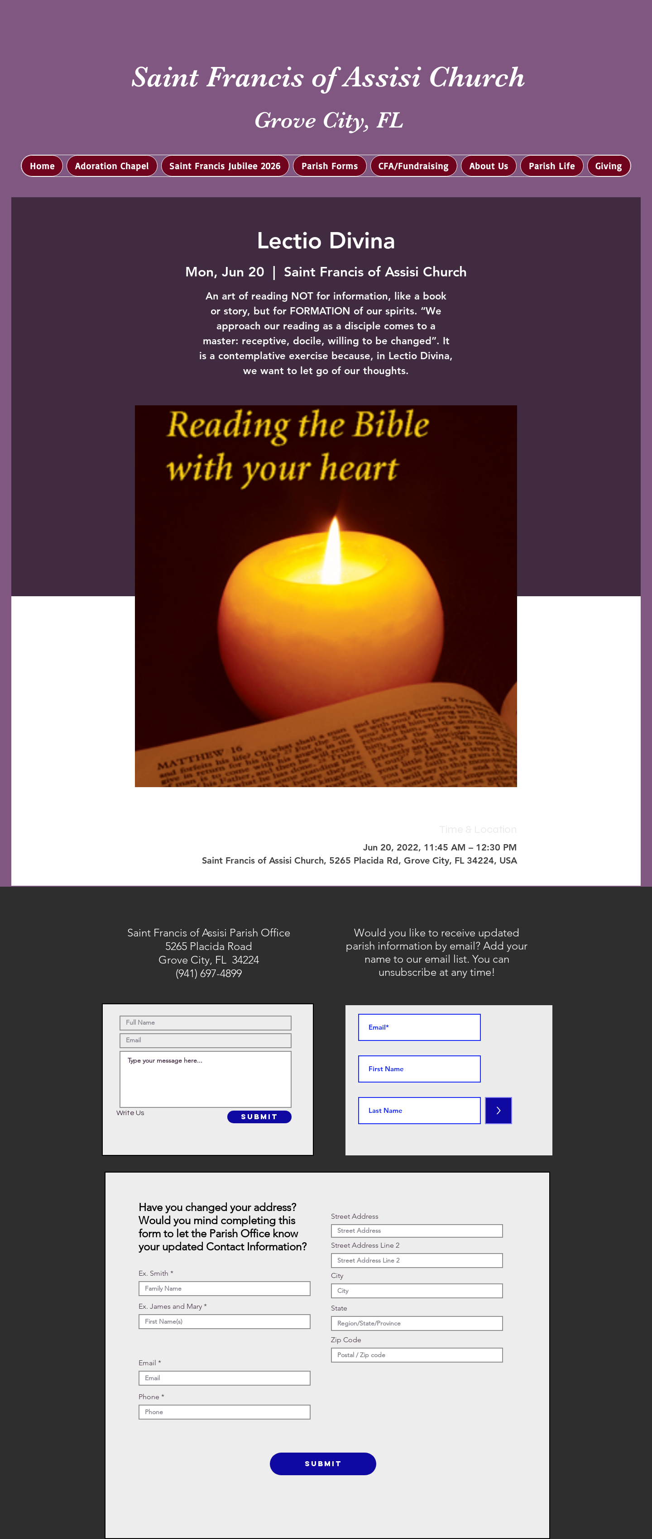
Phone (149, 1397)
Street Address (355, 1216)
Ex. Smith (153, 1273)
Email (147, 1363)
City (337, 1275)
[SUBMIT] (259, 1117)
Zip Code (346, 1340)
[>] (498, 1110)
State (339, 1308)
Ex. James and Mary (170, 1306)
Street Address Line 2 (365, 1245)
